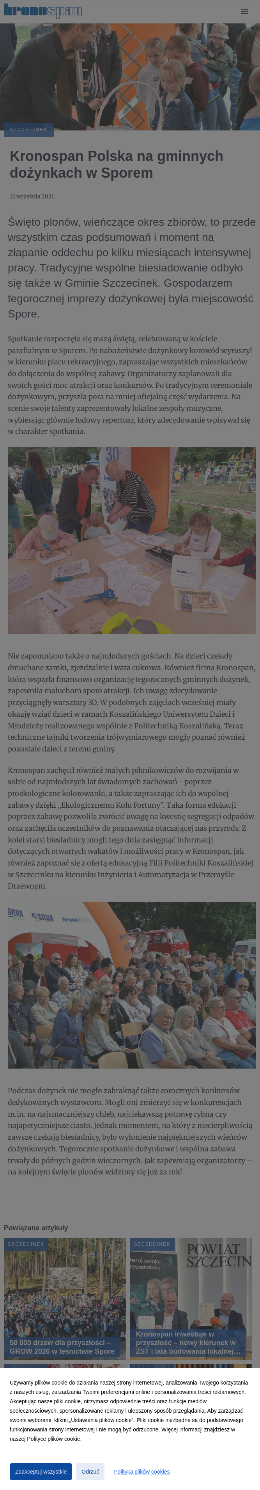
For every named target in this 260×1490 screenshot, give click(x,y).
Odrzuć (90, 1472)
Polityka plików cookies (142, 1472)
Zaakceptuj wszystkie (41, 1472)
